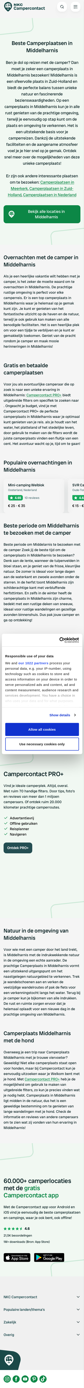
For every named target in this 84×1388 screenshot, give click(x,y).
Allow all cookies (42, 729)
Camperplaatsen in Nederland (49, 194)
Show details (60, 715)
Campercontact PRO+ (44, 395)
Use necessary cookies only (42, 744)
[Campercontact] (27, 7)
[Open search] (62, 7)
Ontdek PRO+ (18, 847)
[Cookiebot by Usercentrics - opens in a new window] (60, 640)
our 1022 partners (33, 663)
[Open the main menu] (75, 7)
